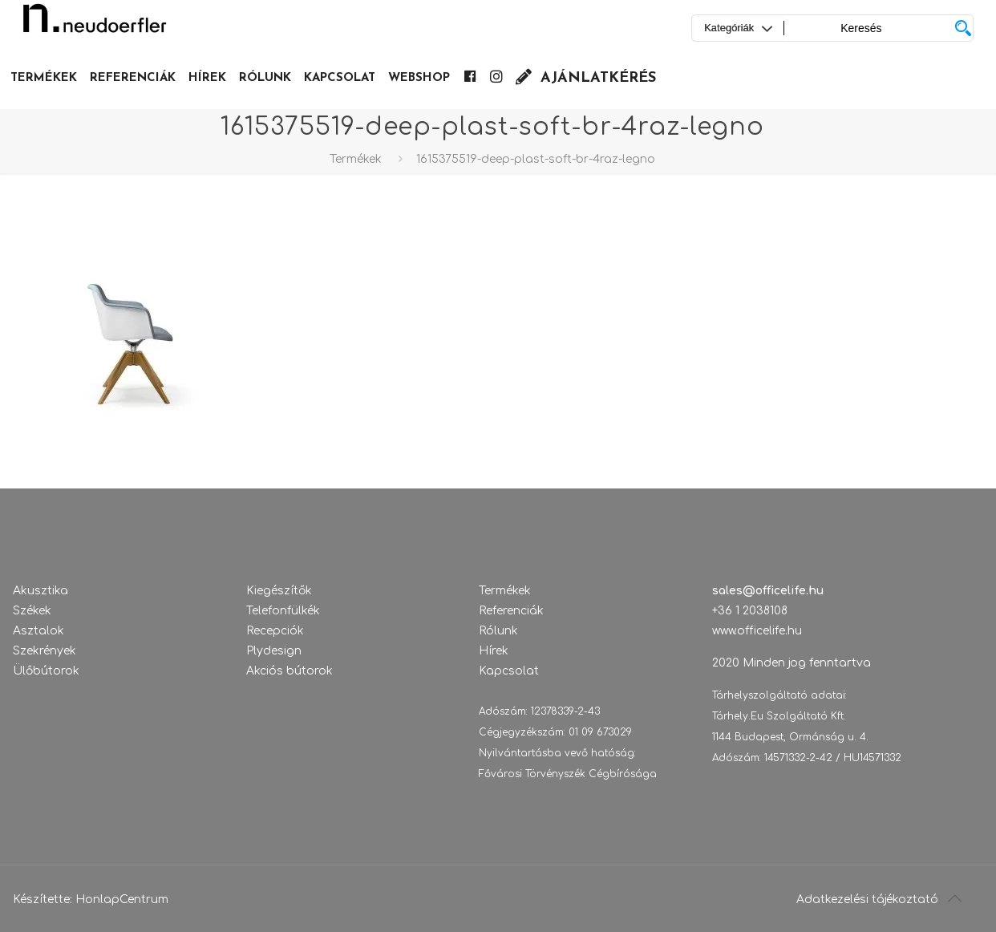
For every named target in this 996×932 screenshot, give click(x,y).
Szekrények (44, 651)
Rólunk (498, 631)
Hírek (493, 651)
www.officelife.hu (757, 631)
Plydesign (274, 651)
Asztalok (38, 631)
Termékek (356, 159)
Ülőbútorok (46, 671)
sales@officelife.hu (768, 591)
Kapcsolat (509, 671)
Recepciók (275, 631)
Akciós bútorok (289, 671)
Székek (32, 611)
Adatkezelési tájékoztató (867, 900)
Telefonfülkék (283, 611)
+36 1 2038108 (749, 611)
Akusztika (40, 591)
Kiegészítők (279, 591)
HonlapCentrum (121, 900)
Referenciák (511, 611)
